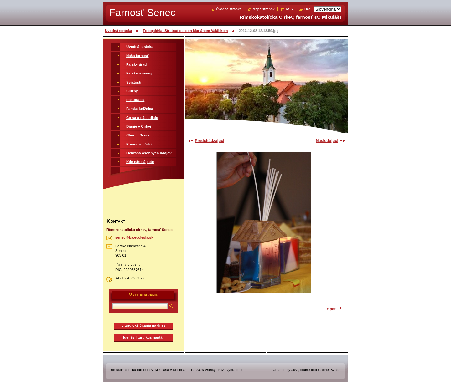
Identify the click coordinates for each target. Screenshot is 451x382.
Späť (331, 309)
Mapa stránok (264, 9)
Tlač (307, 9)
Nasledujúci (327, 140)
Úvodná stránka (228, 9)
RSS (289, 9)
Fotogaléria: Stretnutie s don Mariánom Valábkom (185, 31)
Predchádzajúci (209, 140)
